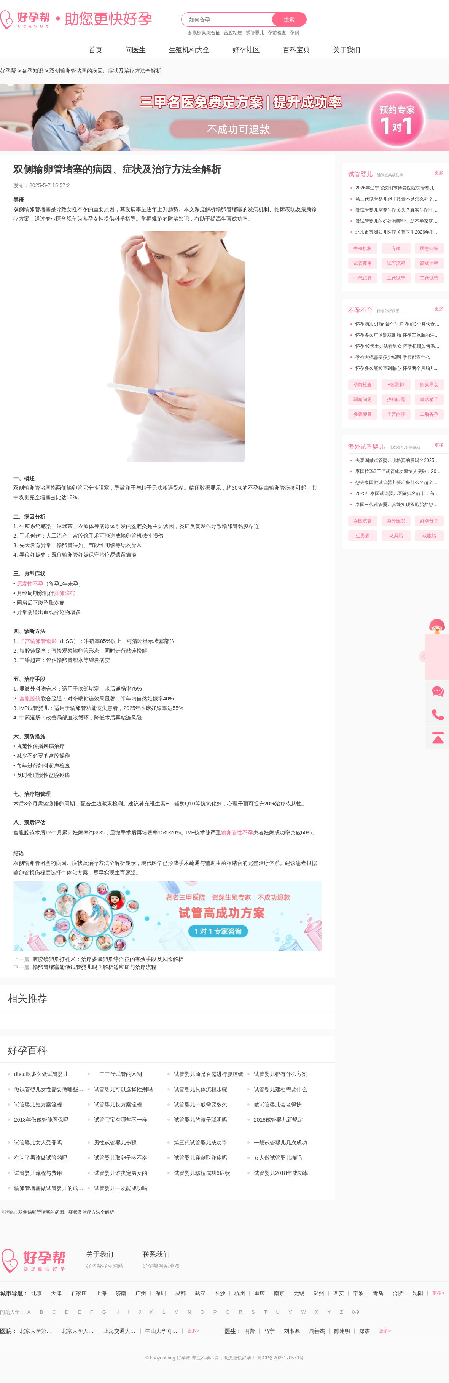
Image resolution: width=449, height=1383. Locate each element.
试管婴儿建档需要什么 (280, 1089)
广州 (140, 1293)
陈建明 (342, 1331)
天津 (56, 1293)
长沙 (220, 1293)
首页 (95, 50)
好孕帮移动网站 (104, 1266)
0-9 (355, 1312)
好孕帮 (8, 71)
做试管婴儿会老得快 (278, 1104)
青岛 (378, 1293)
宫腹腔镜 (30, 698)
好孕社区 (246, 50)
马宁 (269, 1331)
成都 (180, 1293)
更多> (438, 1293)
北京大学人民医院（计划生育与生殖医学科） (80, 1331)
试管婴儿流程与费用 (38, 1173)
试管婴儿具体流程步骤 (200, 1089)
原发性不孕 (30, 584)
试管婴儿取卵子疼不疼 (120, 1158)
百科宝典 (296, 50)
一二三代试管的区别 (118, 1074)
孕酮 (294, 32)
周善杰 (317, 1331)
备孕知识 (32, 71)
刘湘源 (292, 1331)
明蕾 (249, 1331)
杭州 (239, 1293)
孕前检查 (277, 32)
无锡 (299, 1293)
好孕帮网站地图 (161, 1266)
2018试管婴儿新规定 (278, 1120)
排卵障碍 (64, 593)
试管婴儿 (255, 32)
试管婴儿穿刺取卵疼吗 (200, 1158)
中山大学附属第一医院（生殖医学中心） (164, 1331)
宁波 (358, 1293)
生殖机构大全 (189, 50)
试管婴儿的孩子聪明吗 (200, 1120)
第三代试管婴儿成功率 (200, 1143)
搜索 (289, 19)
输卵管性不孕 (237, 832)
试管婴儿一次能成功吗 (120, 1188)
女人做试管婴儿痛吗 (278, 1158)
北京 (36, 1293)
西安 (338, 1293)
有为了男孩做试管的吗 (40, 1158)
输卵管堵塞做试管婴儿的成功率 (51, 1188)
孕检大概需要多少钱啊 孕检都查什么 (392, 357)
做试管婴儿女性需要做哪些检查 (51, 1089)
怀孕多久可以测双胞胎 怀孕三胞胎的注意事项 (401, 335)
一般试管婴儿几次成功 (280, 1143)
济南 (121, 1293)
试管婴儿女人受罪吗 (38, 1143)
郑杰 (364, 1331)
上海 (101, 1293)
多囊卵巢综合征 (204, 32)
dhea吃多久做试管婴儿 (41, 1074)
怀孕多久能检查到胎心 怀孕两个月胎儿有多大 (401, 368)
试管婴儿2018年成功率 (281, 1173)
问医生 (135, 50)
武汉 (200, 1293)
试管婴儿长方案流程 (118, 1104)
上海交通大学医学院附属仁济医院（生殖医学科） (122, 1331)
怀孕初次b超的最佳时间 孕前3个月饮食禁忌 (399, 324)
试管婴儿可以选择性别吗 (123, 1089)
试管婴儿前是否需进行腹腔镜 (208, 1074)
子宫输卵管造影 (38, 641)
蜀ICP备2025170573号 (280, 1358)
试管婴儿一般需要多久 (200, 1104)
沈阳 (417, 1293)
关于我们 (346, 50)
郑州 (319, 1293)
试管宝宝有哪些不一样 (120, 1120)
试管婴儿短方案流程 (38, 1104)
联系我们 (156, 1254)
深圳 (160, 1293)
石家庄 (79, 1293)
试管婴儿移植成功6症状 (202, 1173)
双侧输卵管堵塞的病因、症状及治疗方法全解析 (105, 71)
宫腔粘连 (233, 32)
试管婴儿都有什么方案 (280, 1074)
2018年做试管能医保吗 (41, 1120)
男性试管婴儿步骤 (115, 1143)
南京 (279, 1293)
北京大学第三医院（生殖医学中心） (38, 1331)
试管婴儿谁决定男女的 (120, 1173)
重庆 (259, 1293)
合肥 (398, 1293)
